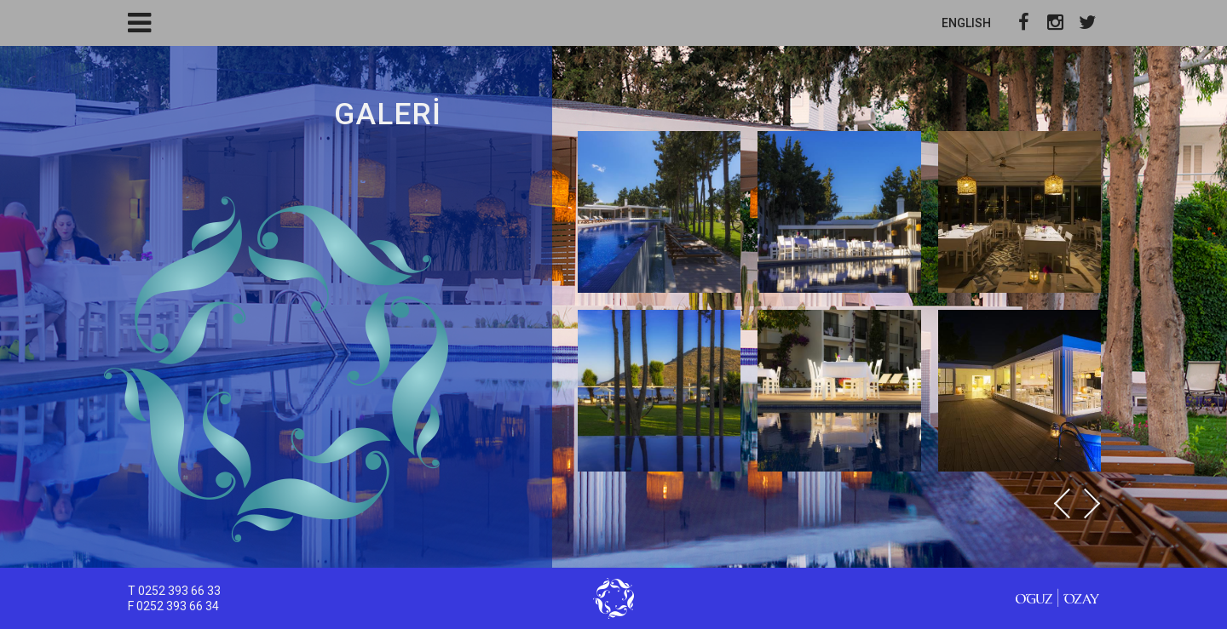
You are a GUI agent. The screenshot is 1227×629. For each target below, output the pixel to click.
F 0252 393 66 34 (173, 606)
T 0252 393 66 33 (174, 591)
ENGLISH (966, 23)
